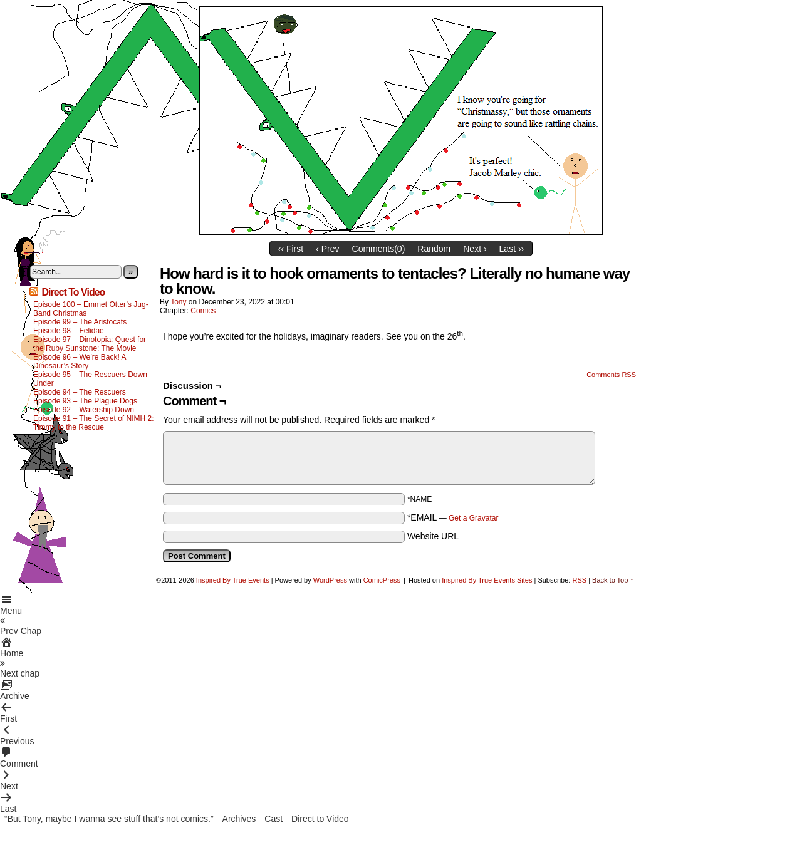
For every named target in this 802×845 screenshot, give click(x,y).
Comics (203, 310)
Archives (239, 819)
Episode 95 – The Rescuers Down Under (90, 379)
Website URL (433, 536)
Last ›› (511, 249)
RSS (579, 580)
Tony (178, 302)
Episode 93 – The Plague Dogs (85, 401)
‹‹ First (290, 249)
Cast (273, 819)
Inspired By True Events (232, 580)
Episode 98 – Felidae (68, 330)
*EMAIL (453, 517)
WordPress (330, 580)
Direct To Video (73, 292)
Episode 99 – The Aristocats (80, 322)
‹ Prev (327, 249)
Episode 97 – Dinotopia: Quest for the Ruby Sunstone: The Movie (89, 344)
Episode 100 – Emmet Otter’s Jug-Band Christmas (90, 309)
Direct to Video (320, 819)
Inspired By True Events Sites (487, 580)
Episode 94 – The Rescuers (79, 392)
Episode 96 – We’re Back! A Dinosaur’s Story (79, 361)
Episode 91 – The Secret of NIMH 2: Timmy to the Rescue (93, 423)
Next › (474, 249)
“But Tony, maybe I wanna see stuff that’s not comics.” (109, 819)
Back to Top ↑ (612, 580)
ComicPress (381, 580)
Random (433, 249)
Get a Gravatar (473, 518)
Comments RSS (611, 374)
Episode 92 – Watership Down (83, 409)
